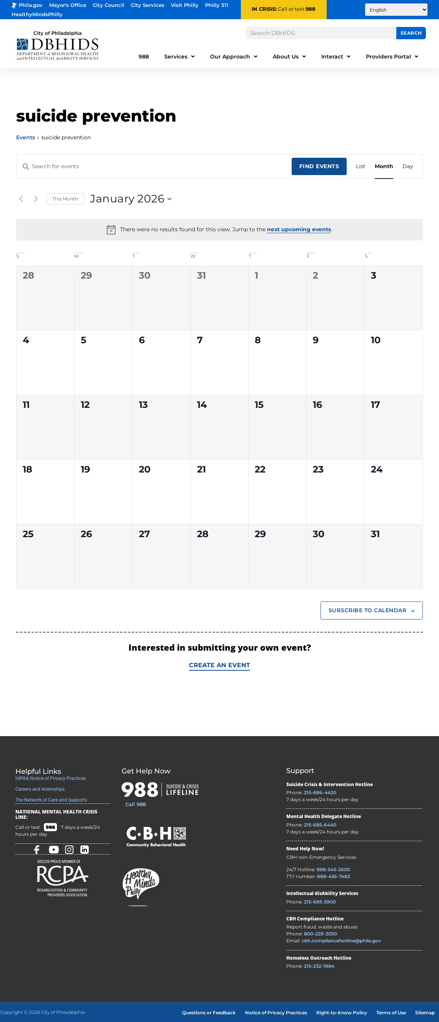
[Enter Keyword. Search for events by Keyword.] (154, 166)
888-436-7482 (333, 876)
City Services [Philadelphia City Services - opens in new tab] (147, 5)
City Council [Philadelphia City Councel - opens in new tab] (108, 5)
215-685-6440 (320, 825)
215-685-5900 (320, 902)
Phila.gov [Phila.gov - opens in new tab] (27, 5)
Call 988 (135, 804)
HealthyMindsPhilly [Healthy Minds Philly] (37, 14)
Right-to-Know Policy (341, 1012)
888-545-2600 (333, 869)
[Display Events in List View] (361, 166)
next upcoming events (299, 229)
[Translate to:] (396, 9)
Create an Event (219, 665)
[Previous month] (20, 199)
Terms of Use (391, 1012)
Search (411, 33)
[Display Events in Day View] (407, 166)
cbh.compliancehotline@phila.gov (341, 941)
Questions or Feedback (209, 1012)
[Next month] (35, 199)
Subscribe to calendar (368, 610)
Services (179, 56)
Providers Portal (392, 56)
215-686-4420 (320, 792)
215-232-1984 (319, 966)
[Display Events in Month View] (384, 166)
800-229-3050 (320, 934)
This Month (65, 199)
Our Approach (233, 56)
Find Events (319, 166)
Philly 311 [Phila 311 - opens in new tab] (216, 5)
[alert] (219, 229)
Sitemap (425, 1012)
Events (25, 137)
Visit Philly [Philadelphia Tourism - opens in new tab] (185, 5)
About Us (289, 56)
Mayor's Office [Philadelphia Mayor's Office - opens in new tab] (67, 5)
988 (310, 9)
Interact (336, 56)
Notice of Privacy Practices (276, 1012)
